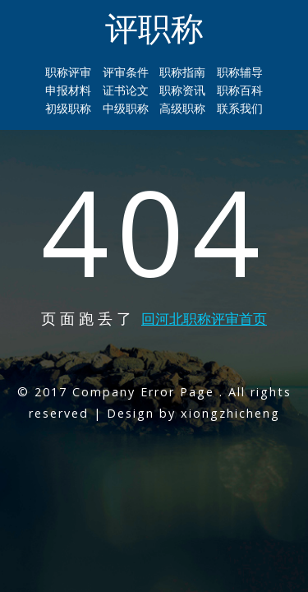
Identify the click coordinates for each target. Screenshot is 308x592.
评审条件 (126, 72)
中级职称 (126, 108)
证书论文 (126, 90)
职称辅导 (240, 72)
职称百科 (240, 90)
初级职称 (68, 108)
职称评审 (68, 72)
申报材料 (68, 90)
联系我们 (240, 108)
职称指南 (182, 72)
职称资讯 (182, 90)
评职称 (154, 27)
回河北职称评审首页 (204, 318)
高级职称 (182, 108)
